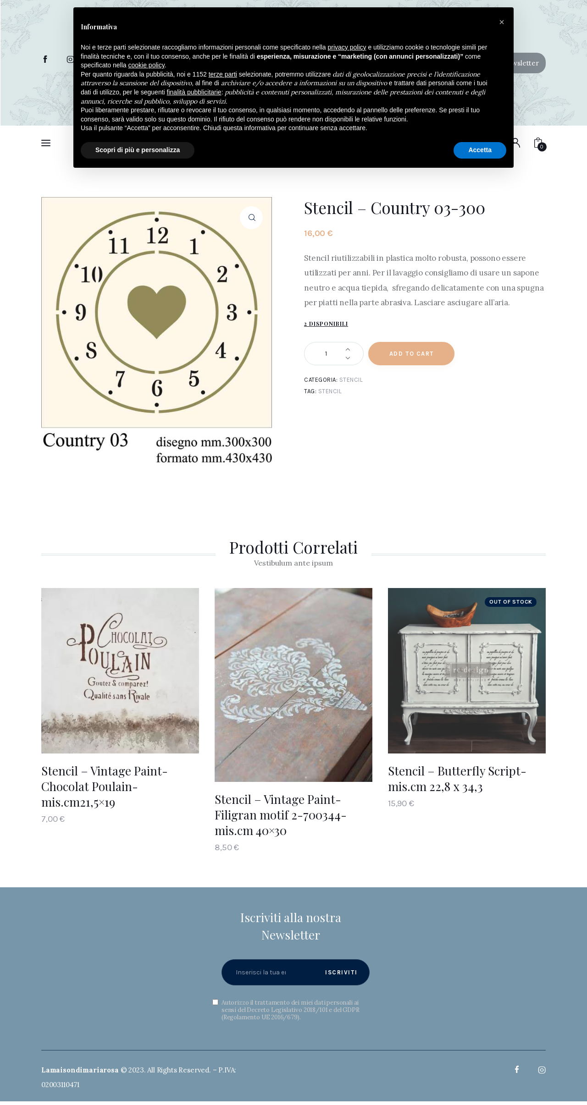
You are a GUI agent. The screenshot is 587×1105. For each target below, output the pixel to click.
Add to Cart (411, 353)
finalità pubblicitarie (194, 92)
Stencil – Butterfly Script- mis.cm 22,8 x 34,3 (457, 778)
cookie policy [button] (146, 65)
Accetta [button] (480, 150)
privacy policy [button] (347, 47)
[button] (501, 22)
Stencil (351, 379)
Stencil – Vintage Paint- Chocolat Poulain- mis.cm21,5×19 (104, 786)
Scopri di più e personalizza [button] (137, 150)
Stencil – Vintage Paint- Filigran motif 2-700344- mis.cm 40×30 (281, 814)
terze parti (223, 74)
